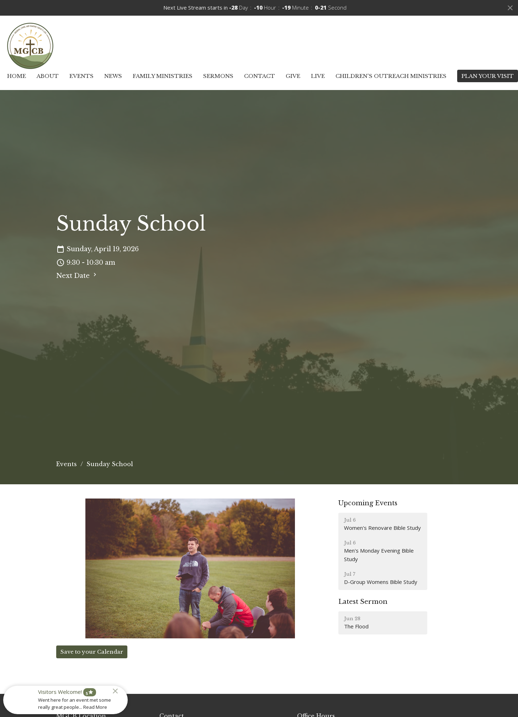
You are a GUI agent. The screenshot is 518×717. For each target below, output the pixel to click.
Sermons (218, 76)
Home (16, 76)
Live (318, 76)
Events (81, 76)
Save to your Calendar (91, 651)
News (113, 76)
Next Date (77, 275)
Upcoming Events (367, 503)
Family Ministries (162, 76)
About (48, 76)
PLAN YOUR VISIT (487, 76)
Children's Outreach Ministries (390, 76)
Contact (259, 76)
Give (293, 76)
